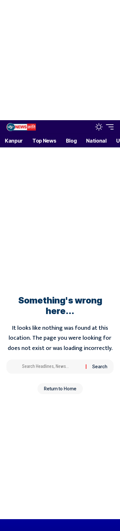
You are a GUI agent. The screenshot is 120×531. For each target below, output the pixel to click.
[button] (85, 127)
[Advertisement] (60, 60)
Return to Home (60, 388)
